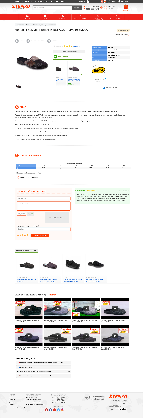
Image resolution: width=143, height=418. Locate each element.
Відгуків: (76, 46)
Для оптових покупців (41, 1)
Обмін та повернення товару (15, 407)
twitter (67, 409)
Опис (22, 41)
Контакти (63, 1)
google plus (63, 410)
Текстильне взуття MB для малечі (37, 405)
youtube (55, 409)
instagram (71, 409)
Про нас (17, 1)
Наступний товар (121, 35)
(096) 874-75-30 (99, 79)
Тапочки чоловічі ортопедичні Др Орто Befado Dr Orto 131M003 (72, 281)
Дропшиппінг (54, 1)
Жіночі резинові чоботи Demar (38, 402)
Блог (10, 397)
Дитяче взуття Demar (36, 397)
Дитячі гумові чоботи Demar (38, 399)
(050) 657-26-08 (99, 82)
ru (105, 1)
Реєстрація (124, 1)
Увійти (113, 1)
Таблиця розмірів (37, 41)
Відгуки (54, 41)
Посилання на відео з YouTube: (28, 226)
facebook (59, 409)
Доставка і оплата (27, 1)
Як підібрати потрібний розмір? (29, 177)
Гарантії (11, 404)
